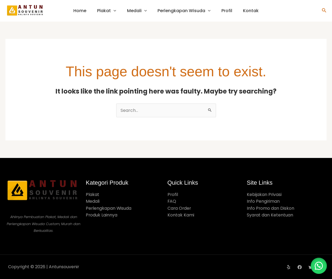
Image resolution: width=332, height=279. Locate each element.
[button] (324, 11)
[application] (113, 11)
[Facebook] (299, 267)
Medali (137, 11)
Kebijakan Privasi (264, 194)
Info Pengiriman (263, 201)
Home (79, 11)
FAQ (171, 201)
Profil (226, 11)
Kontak (251, 11)
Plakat (106, 11)
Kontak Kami (180, 215)
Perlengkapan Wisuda (184, 11)
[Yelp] (288, 267)
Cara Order (179, 208)
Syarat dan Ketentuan (270, 215)
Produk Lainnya (102, 215)
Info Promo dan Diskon (271, 208)
